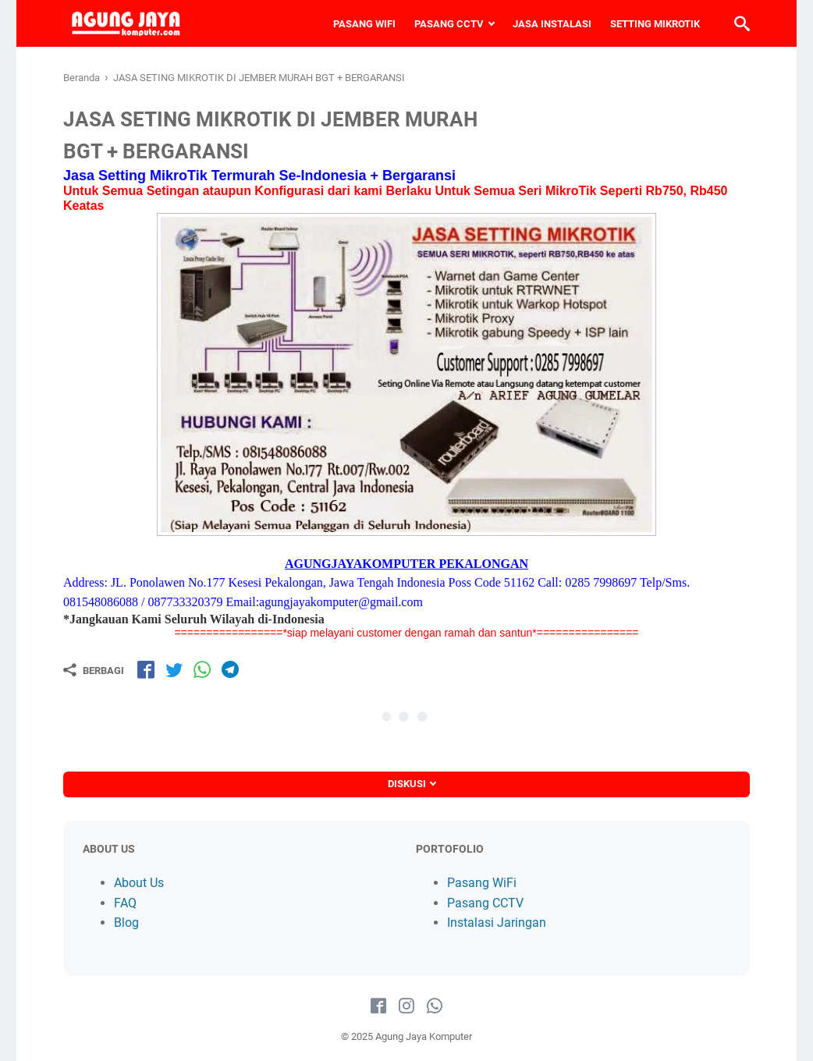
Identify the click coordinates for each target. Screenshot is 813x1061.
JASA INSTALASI (552, 24)
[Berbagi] (93, 670)
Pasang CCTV (485, 903)
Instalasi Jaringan (496, 922)
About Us (139, 882)
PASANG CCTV (449, 24)
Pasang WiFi (482, 882)
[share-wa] (202, 669)
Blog (126, 922)
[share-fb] (146, 669)
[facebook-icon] (378, 1006)
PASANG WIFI (364, 24)
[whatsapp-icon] (434, 1006)
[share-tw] (174, 669)
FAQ (125, 903)
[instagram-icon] (406, 1006)
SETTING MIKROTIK (655, 24)
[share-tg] (230, 669)
